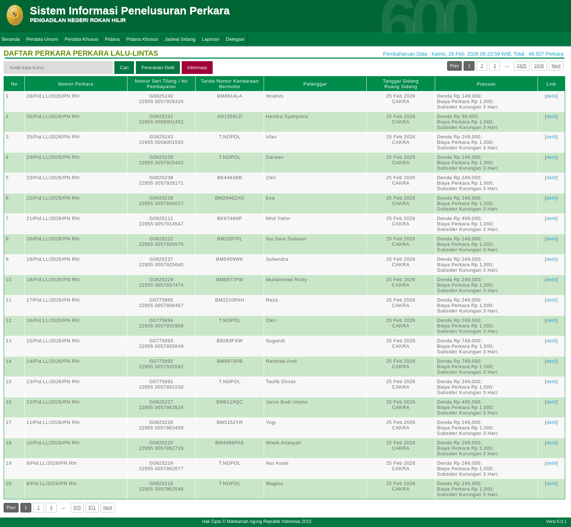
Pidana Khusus (142, 39)
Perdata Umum (42, 39)
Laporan (211, 39)
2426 (539, 65)
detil (551, 96)
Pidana (112, 39)
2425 (522, 65)
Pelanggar (315, 84)
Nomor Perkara (76, 84)
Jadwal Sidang (180, 39)
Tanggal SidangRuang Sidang (401, 83)
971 (92, 507)
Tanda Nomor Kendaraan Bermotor (230, 83)
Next (556, 65)
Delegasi (235, 39)
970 (77, 507)
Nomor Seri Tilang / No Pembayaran (161, 83)
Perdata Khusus (82, 39)
